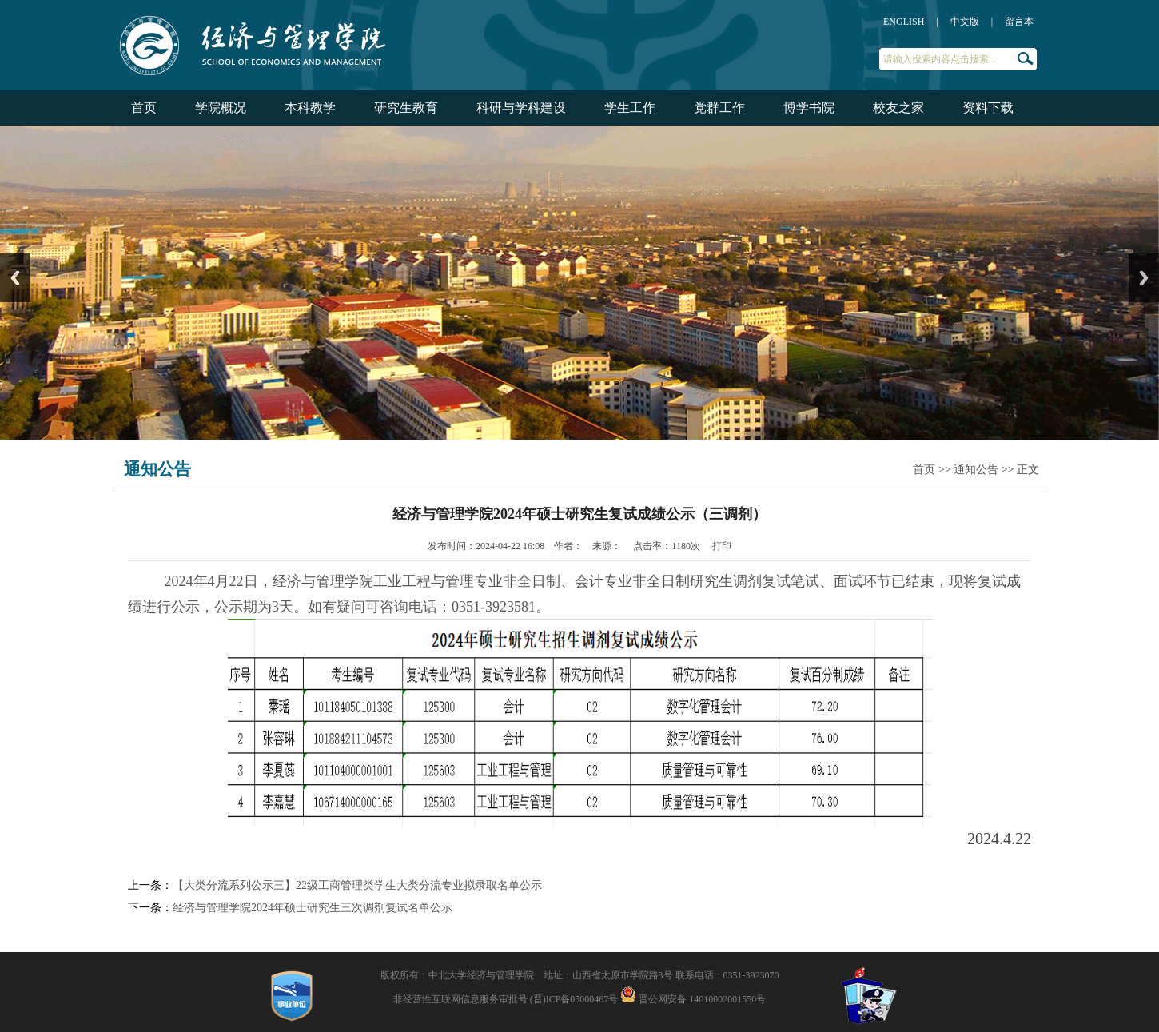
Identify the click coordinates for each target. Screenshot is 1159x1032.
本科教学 (310, 107)
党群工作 (719, 107)
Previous (15, 277)
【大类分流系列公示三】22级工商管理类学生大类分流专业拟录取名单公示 (357, 885)
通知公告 (976, 470)
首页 (144, 107)
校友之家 (898, 107)
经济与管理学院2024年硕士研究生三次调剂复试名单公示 (312, 908)
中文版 (964, 21)
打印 (721, 546)
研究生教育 (406, 107)
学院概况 (220, 107)
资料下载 (988, 107)
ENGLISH (903, 21)
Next (1144, 277)
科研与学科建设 (521, 107)
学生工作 (629, 107)
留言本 (1019, 21)
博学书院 (808, 107)
